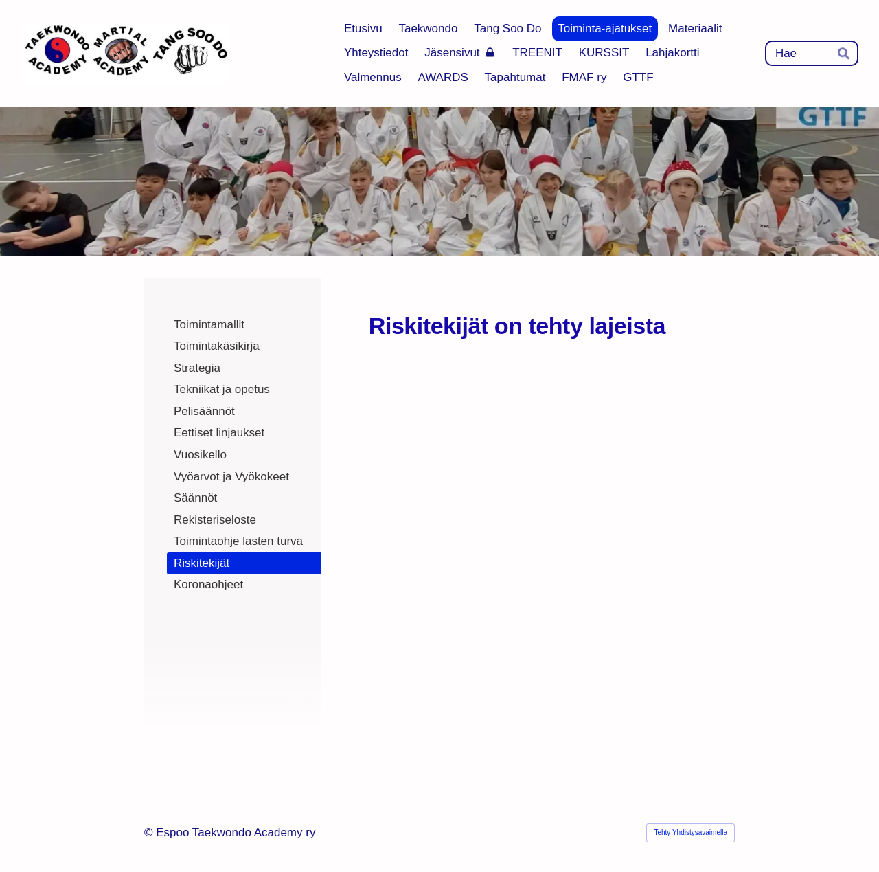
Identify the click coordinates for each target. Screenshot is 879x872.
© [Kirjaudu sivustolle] (150, 832)
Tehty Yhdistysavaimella (690, 832)
